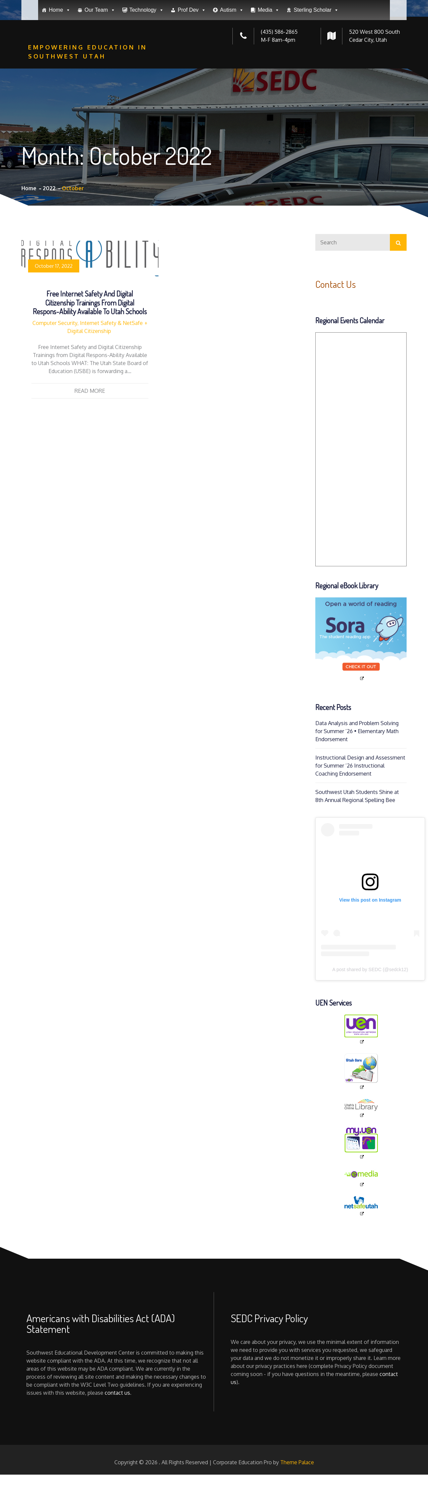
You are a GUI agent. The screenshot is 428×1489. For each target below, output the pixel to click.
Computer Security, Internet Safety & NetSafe (87, 323)
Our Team (100, 58)
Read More (90, 390)
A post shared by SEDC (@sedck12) (370, 969)
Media (269, 58)
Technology (146, 58)
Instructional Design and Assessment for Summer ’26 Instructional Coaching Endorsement (360, 765)
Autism (232, 58)
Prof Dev (192, 58)
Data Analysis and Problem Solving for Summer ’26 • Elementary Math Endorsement (357, 731)
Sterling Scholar (316, 58)
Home (60, 58)
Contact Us (337, 284)
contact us (117, 1392)
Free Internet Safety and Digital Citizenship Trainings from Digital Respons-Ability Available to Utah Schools (90, 302)
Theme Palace (297, 1462)
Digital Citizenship (89, 331)
